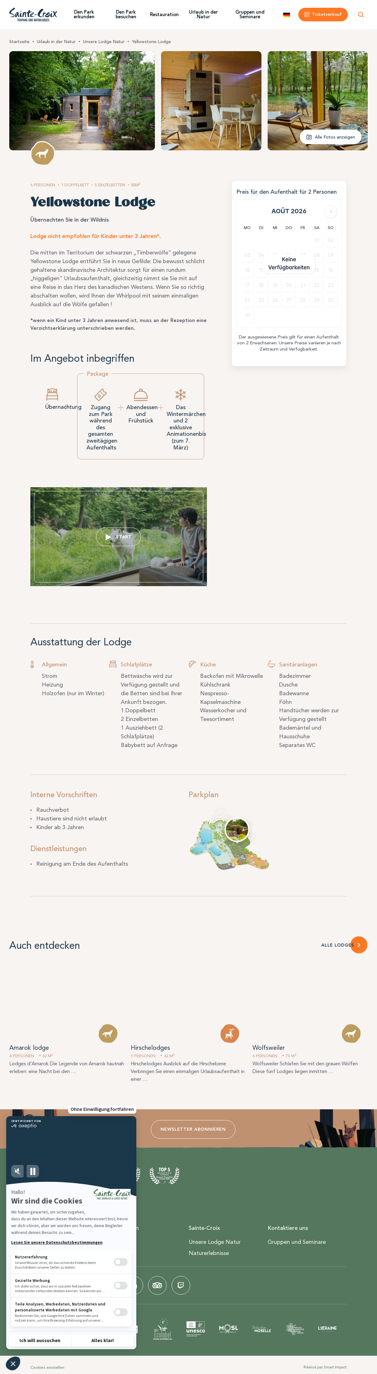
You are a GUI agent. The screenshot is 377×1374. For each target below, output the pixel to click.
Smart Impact (335, 1367)
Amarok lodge (29, 1047)
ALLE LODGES (337, 945)
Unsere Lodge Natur (104, 41)
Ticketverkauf (327, 14)
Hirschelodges (150, 1047)
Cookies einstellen (47, 1367)
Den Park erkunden (84, 14)
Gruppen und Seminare (250, 14)
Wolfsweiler (268, 1047)
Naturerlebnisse (209, 1253)
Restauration (164, 14)
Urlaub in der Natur (203, 14)
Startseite (19, 41)
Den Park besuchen (126, 14)
